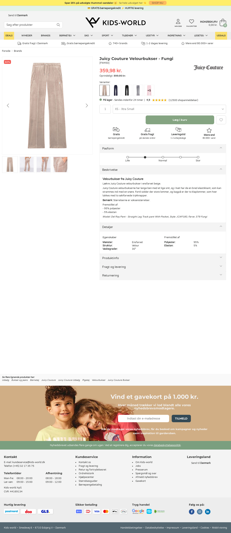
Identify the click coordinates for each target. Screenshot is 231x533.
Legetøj (201, 35)
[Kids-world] (115, 23)
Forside (6, 51)
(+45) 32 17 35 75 (23, 466)
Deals (9, 35)
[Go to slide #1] (10, 164)
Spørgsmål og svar (145, 473)
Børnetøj (67, 35)
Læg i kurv (180, 119)
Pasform (108, 148)
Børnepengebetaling (90, 484)
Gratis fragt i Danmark (33, 43)
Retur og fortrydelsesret (92, 469)
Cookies (204, 527)
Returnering (110, 275)
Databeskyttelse (154, 527)
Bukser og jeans (19, 380)
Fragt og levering (114, 267)
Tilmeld (181, 418)
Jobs (138, 466)
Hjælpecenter (86, 477)
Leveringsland (190, 527)
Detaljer (107, 227)
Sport (107, 35)
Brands (45, 35)
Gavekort (140, 481)
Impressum (173, 527)
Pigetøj (85, 380)
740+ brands (117, 43)
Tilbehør (129, 35)
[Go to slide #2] (26, 164)
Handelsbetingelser (131, 527)
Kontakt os (85, 462)
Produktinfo (110, 258)
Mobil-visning (219, 527)
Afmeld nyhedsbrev (146, 477)
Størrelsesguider (88, 481)
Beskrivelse (109, 170)
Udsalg (221, 35)
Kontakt (10, 457)
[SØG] (58, 25)
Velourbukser (98, 380)
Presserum (141, 469)
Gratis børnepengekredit (78, 43)
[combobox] (169, 109)
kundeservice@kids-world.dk (28, 462)
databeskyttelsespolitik (167, 445)
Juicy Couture (48, 380)
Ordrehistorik (86, 473)
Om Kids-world (143, 462)
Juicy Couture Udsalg (69, 380)
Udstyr (152, 35)
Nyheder (27, 35)
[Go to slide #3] (43, 164)
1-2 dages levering (154, 43)
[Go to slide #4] (60, 164)
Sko (88, 35)
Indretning (176, 35)
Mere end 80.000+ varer (197, 43)
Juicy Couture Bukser (119, 380)
